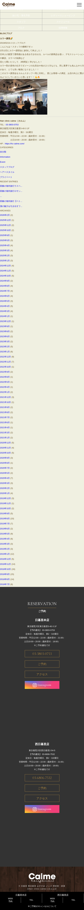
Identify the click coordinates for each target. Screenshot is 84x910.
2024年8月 (5, 286)
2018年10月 (5, 569)
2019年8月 (5, 518)
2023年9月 (5, 326)
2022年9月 (5, 372)
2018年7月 (5, 584)
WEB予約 (10, 900)
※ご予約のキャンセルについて (42, 906)
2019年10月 (5, 508)
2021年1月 (5, 437)
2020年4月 (5, 478)
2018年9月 (5, 574)
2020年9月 (5, 458)
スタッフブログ (7, 167)
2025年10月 (5, 230)
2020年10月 (5, 453)
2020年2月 (5, 488)
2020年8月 (5, 463)
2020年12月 (5, 442)
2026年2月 (5, 215)
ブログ (21, 28)
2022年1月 (5, 392)
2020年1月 (5, 493)
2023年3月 (5, 341)
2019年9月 (5, 513)
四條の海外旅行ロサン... (11, 191)
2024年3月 (5, 311)
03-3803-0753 (12, 124)
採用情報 (63, 28)
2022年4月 (5, 387)
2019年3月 (5, 544)
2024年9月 (5, 281)
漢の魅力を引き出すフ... (11, 206)
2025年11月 (5, 225)
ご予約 (42, 664)
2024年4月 (5, 306)
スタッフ (21, 21)
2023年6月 (5, 336)
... (1, 196)
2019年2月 (5, 549)
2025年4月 (5, 245)
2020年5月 (5, 473)
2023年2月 (5, 346)
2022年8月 (5, 377)
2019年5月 (5, 534)
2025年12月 (5, 220)
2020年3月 (5, 483)
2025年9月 (5, 235)
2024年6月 (5, 296)
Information (5, 157)
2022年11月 (5, 362)
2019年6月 (5, 528)
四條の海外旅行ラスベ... (11, 186)
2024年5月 (5, 301)
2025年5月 (5, 240)
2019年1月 (5, 554)
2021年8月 (5, 412)
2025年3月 (5, 250)
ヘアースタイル (7, 172)
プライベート (6, 177)
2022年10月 (5, 367)
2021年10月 (5, 402)
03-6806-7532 (42, 778)
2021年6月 (5, 422)
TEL (31, 900)
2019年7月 (5, 523)
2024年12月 (5, 265)
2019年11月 (5, 503)
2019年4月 (5, 539)
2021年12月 (5, 397)
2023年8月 (5, 331)
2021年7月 (5, 417)
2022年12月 (5, 356)
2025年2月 (5, 255)
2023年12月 (5, 321)
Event (2, 162)
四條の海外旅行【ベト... (11, 201)
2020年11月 (5, 448)
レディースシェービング (63, 15)
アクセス (42, 674)
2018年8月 (5, 579)
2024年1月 (5, 316)
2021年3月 (5, 432)
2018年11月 (5, 564)
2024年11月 (5, 271)
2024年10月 (5, 276)
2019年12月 (5, 498)
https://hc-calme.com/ (14, 143)
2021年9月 (5, 407)
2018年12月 (5, 559)
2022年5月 (5, 382)
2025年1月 (5, 260)
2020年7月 (5, 468)
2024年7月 (5, 291)
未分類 (3, 152)
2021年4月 (5, 427)
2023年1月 (5, 351)
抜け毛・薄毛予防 (21, 15)
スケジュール (63, 21)
